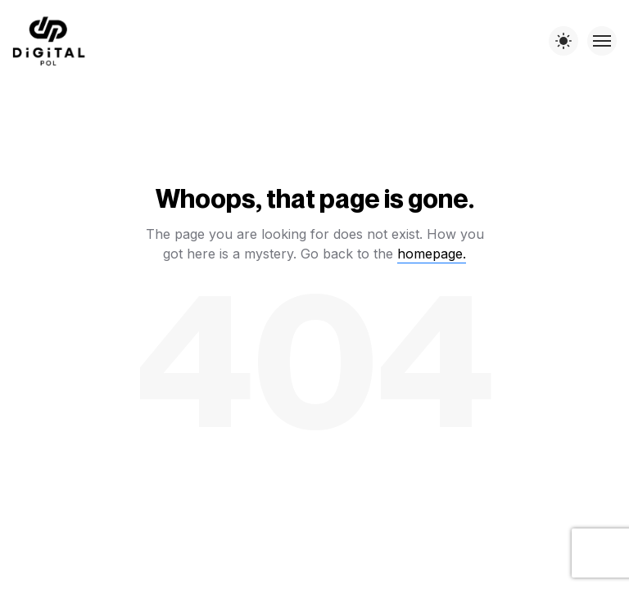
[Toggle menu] (602, 41)
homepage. (431, 253)
